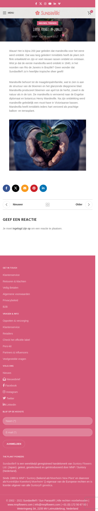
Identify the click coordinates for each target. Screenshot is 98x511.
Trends (52, 23)
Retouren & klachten (14, 281)
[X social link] (40, 3)
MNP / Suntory (27, 478)
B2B (5, 306)
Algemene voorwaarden (16, 294)
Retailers (8, 333)
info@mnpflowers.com (47, 504)
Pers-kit (7, 346)
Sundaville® (10, 463)
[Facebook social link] (36, 3)
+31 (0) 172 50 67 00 (74, 504)
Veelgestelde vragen (14, 358)
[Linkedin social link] (55, 3)
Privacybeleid (10, 300)
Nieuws (43, 23)
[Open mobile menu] (8, 13)
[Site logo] (47, 12)
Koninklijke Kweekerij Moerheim (25, 481)
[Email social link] (24, 188)
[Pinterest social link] (34, 188)
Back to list (47, 204)
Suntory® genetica (41, 485)
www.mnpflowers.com (20, 504)
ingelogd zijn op (22, 228)
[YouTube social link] (50, 3)
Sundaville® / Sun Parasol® (39, 500)
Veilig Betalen (10, 287)
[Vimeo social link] (59, 3)
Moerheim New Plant (62, 478)
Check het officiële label (16, 339)
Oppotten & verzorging (15, 320)
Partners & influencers (15, 352)
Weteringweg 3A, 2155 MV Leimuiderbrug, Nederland (47, 508)
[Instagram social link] (45, 3)
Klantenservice (11, 275)
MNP (34, 36)
